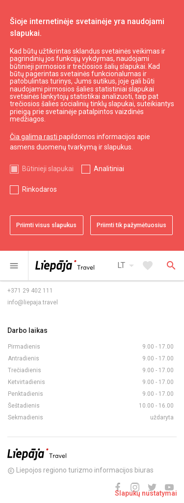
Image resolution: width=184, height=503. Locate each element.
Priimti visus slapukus (46, 225)
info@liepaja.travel (32, 302)
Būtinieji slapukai (48, 169)
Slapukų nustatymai (146, 493)
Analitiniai (109, 169)
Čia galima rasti (34, 137)
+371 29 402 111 (30, 290)
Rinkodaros (39, 189)
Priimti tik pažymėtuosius (131, 225)
